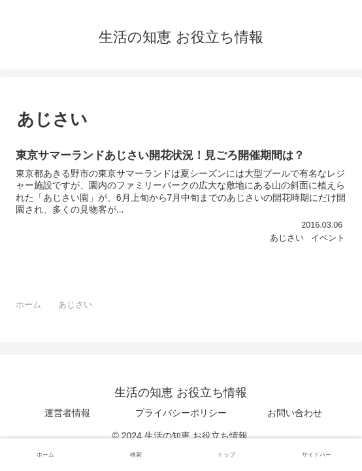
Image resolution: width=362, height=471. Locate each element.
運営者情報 (67, 413)
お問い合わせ (294, 413)
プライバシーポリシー (181, 413)
